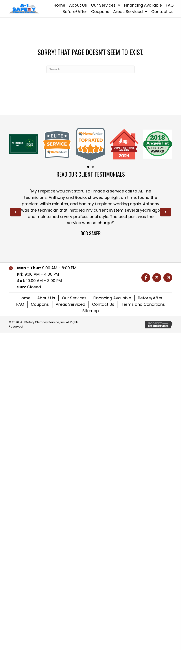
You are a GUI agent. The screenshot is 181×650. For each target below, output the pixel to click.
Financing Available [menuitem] (112, 298)
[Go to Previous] (15, 212)
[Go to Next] (165, 212)
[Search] (90, 69)
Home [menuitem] (24, 298)
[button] (145, 277)
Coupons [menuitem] (40, 304)
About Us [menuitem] (46, 298)
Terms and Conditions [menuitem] (143, 304)
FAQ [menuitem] (20, 304)
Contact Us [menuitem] (103, 304)
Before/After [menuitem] (150, 298)
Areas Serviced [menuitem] (70, 304)
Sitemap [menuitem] (90, 310)
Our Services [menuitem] (74, 298)
